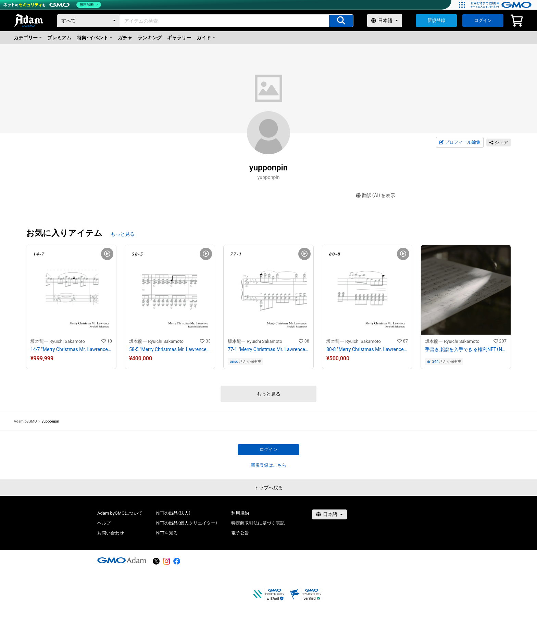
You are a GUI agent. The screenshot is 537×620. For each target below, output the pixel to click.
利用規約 (240, 513)
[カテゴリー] (88, 20)
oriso (234, 361)
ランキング (150, 37)
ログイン (483, 20)
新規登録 (436, 20)
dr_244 (432, 361)
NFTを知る (167, 532)
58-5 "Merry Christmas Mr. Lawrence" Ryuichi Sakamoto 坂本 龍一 (170, 349)
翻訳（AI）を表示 (375, 195)
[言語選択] (384, 20)
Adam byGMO (25, 421)
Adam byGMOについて (119, 513)
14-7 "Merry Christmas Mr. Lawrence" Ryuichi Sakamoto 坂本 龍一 (71, 349)
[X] (156, 561)
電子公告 (240, 532)
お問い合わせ (110, 532)
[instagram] (166, 561)
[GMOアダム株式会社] (121, 560)
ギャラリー (179, 37)
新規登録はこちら (268, 465)
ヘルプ (104, 523)
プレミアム (59, 37)
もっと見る (123, 234)
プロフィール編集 (459, 142)
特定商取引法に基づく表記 (258, 523)
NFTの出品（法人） (173, 513)
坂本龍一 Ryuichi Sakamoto (57, 341)
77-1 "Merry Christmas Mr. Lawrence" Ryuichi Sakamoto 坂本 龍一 (268, 349)
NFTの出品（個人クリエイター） (186, 523)
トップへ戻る (268, 487)
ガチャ (125, 37)
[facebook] (176, 561)
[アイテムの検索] (341, 20)
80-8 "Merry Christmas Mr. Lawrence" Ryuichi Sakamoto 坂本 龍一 (367, 349)
